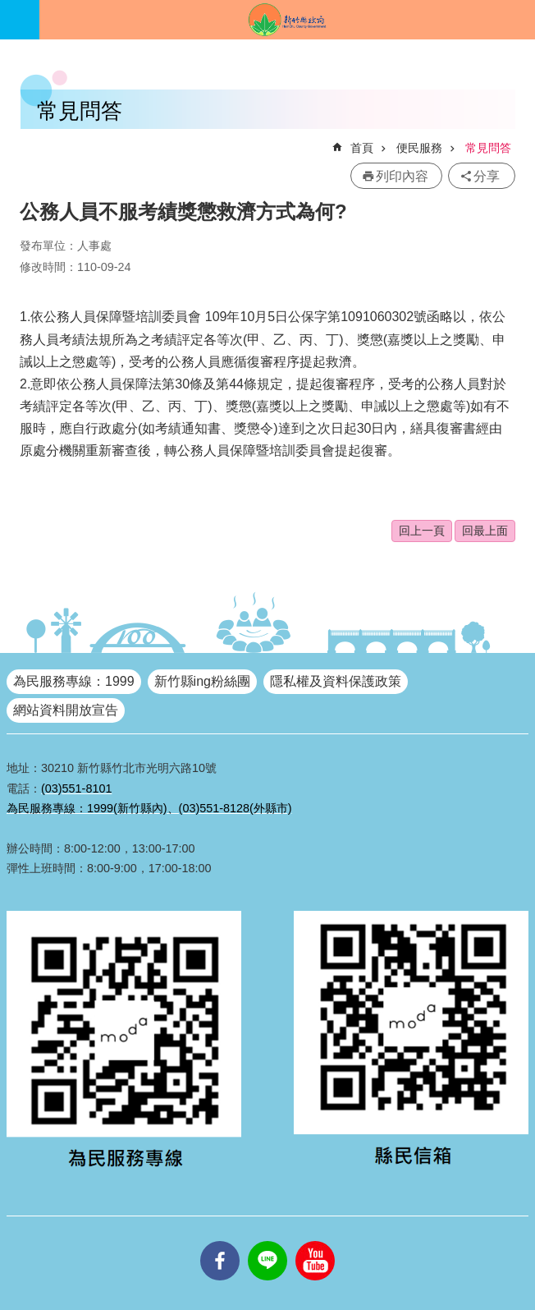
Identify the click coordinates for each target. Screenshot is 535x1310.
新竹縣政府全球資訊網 (287, 19)
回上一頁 (422, 530)
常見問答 (488, 147)
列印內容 (402, 176)
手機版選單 (19, 19)
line (267, 1241)
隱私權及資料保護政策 (335, 681)
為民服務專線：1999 (74, 681)
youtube (315, 1241)
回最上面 (485, 530)
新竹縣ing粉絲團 (202, 681)
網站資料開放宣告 (65, 710)
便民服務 (419, 147)
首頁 (361, 147)
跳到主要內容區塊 (8, 8)
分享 (486, 176)
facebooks (220, 1241)
